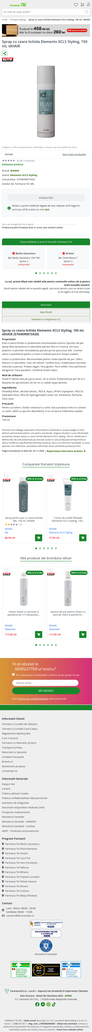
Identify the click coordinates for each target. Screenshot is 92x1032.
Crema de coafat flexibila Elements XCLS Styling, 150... (68, 519)
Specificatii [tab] (46, 312)
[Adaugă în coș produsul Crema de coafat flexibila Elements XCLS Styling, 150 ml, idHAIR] (82, 537)
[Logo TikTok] (54, 1004)
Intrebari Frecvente (13, 756)
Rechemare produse (13, 766)
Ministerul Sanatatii (13, 816)
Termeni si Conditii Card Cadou (19, 728)
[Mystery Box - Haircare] (46, 30)
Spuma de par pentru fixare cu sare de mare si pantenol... (68, 613)
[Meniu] (4, 4)
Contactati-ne (9, 770)
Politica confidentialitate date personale (24, 798)
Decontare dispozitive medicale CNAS (23, 807)
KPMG (68, 995)
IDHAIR (14, 170)
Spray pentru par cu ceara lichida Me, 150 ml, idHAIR (24, 519)
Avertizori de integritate (15, 802)
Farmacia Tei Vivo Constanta (19, 862)
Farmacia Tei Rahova (15, 867)
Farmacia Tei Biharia (15, 872)
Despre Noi (8, 784)
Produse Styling (18, 19)
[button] (36, 273)
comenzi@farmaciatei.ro (20, 915)
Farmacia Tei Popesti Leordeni (21, 876)
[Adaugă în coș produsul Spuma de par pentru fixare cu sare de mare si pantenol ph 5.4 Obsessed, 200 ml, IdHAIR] (82, 634)
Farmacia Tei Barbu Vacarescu (20, 843)
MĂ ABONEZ (46, 691)
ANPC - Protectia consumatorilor (20, 831)
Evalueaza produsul (12, 164)
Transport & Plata (12, 747)
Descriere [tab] (46, 304)
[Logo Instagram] (48, 1004)
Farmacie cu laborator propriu (19, 742)
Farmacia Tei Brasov (15, 886)
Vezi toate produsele (74, 154)
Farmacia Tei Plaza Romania (19, 848)
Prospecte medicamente (16, 812)
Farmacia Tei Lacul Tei (16, 858)
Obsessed (10, 629)
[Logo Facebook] (37, 1004)
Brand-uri (7, 761)
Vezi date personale (39, 698)
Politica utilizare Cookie (15, 793)
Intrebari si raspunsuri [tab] (46, 319)
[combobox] (46, 11)
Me (6, 532)
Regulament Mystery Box (16, 733)
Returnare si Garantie (14, 752)
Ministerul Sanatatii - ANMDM (19, 821)
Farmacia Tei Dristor (15, 853)
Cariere (6, 788)
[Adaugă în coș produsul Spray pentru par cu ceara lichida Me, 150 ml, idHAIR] (38, 537)
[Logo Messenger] (43, 1004)
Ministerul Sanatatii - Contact (18, 826)
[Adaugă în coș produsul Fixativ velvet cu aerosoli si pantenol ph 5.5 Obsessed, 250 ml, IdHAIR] (38, 634)
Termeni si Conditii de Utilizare (19, 724)
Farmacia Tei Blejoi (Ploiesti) (19, 895)
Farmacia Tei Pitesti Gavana (19, 881)
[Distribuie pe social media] (4, 53)
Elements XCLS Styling (23, 175)
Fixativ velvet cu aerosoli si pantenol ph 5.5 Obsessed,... (24, 613)
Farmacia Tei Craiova (15, 890)
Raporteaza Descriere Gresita (66, 451)
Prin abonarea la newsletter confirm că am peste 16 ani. (48, 675)
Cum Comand (10, 738)
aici (47, 209)
